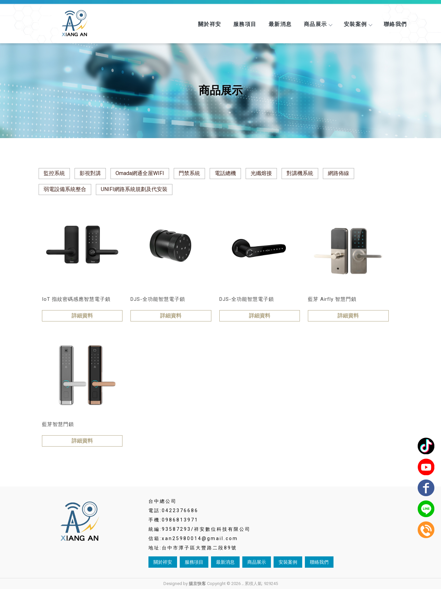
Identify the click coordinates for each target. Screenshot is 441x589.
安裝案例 (358, 24)
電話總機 (225, 173)
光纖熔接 (261, 173)
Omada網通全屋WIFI (139, 173)
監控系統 (54, 173)
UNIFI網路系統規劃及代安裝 (134, 189)
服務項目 (245, 24)
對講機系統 (300, 173)
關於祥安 (209, 24)
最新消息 (280, 24)
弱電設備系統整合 (65, 189)
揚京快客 (197, 583)
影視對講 (90, 173)
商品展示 (318, 24)
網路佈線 (338, 173)
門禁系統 (189, 173)
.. (243, 583)
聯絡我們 (395, 24)
